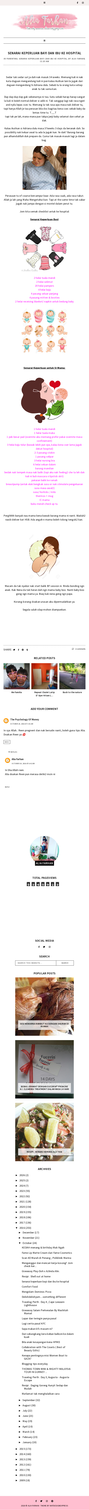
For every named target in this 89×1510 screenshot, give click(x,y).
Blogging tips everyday (35, 1363)
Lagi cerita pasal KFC (34, 1323)
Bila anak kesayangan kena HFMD (41, 1342)
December (29, 1232)
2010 (22, 1475)
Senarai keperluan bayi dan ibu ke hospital (44, 53)
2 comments (78, 649)
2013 (22, 1459)
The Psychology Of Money (24, 719)
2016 (22, 1227)
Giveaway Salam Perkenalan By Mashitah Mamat (45, 1312)
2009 (22, 1480)
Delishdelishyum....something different (44, 1296)
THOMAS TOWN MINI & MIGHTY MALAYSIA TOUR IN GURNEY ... (46, 1370)
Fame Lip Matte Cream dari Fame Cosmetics (47, 1252)
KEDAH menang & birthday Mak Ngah (43, 1247)
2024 (22, 1185)
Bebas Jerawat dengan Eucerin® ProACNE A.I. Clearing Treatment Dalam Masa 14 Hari (44, 1087)
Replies (14, 752)
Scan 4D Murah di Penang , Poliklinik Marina (46, 1258)
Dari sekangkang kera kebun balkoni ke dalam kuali (48, 1335)
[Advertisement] (44, 912)
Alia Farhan (18, 759)
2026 (22, 1175)
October (27, 1243)
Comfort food (30, 1286)
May (25, 1421)
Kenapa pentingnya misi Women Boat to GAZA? (44, 1357)
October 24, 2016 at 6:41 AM (23, 764)
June (26, 1416)
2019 (22, 1212)
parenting (12, 58)
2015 (22, 1448)
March (26, 1431)
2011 (22, 1469)
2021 (22, 1201)
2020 (22, 1206)
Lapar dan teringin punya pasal (39, 1318)
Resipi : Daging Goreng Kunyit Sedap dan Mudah (45, 1387)
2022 (22, 1196)
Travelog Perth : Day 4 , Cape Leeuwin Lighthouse (43, 1303)
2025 (22, 1180)
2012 (22, 1464)
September (29, 1400)
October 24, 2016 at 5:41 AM (21, 724)
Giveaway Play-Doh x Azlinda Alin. (41, 1271)
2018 (22, 1217)
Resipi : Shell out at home (36, 1276)
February (28, 1437)
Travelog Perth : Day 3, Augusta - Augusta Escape (45, 1378)
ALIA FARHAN (33, 1505)
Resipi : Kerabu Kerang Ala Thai (44, 1152)
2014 (22, 1454)
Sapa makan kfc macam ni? (37, 1328)
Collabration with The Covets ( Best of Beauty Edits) (43, 1348)
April (25, 1426)
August (27, 1405)
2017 (22, 1222)
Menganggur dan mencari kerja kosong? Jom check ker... (47, 1264)
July (25, 1410)
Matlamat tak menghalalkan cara (40, 1393)
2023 (22, 1191)
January (27, 1442)
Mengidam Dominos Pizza (36, 1291)
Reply (7, 742)
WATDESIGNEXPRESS (59, 1505)
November (29, 1237)
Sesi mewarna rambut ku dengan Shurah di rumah (44, 1025)
